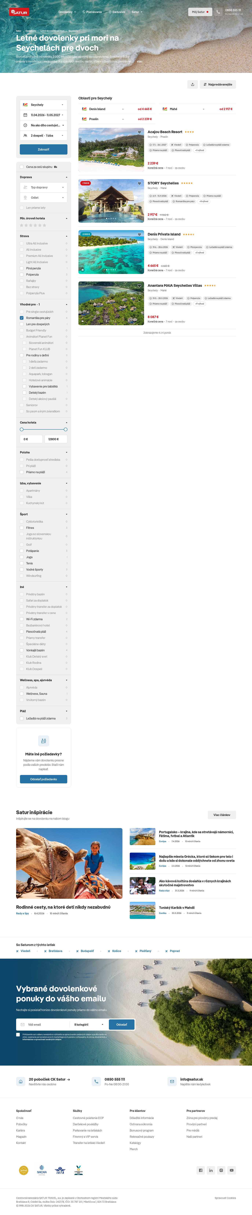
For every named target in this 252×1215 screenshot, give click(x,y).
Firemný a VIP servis (85, 1136)
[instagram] (221, 1170)
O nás (19, 1118)
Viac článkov (222, 815)
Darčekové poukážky (85, 1124)
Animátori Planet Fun (39, 336)
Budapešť (85, 951)
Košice (114, 951)
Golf (29, 544)
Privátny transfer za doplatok (44, 607)
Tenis (29, 563)
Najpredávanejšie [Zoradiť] (218, 84)
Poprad (172, 951)
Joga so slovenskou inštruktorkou (38, 536)
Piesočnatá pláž (36, 631)
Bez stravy (32, 287)
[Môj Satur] (200, 12)
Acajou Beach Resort (165, 131)
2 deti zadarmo (38, 368)
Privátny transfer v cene (41, 613)
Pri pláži (31, 466)
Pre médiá (193, 1130)
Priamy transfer (35, 638)
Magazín (21, 1136)
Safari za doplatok (37, 600)
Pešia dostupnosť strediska (43, 459)
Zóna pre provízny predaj (202, 1118)
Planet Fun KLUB (39, 349)
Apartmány (33, 490)
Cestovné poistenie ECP (88, 1118)
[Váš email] (43, 1024)
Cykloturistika (34, 521)
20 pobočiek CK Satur (49, 1079)
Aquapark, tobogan (40, 374)
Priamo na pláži (158, 150)
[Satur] (19, 11)
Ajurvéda (31, 687)
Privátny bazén (35, 594)
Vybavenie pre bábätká (43, 386)
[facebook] (200, 1170)
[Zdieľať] (192, 84)
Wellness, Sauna (36, 693)
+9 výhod (199, 303)
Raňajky (31, 281)
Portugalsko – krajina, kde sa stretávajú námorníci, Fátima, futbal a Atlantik (196, 834)
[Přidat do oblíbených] (139, 132)
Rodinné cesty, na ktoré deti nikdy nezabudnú (63, 907)
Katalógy (135, 1143)
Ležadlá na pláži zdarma (216, 144)
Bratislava (53, 951)
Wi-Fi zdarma (34, 619)
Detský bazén (37, 392)
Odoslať (121, 1024)
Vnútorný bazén (36, 700)
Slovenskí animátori (41, 343)
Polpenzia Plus (35, 293)
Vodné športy (34, 569)
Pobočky (21, 1124)
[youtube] (231, 1170)
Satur (137, 12)
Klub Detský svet (36, 656)
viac (140, 61)
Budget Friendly (36, 330)
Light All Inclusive (37, 262)
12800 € (53, 439)
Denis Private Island (164, 234)
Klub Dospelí (34, 669)
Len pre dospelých (38, 324)
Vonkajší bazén (35, 650)
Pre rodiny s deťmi (37, 355)
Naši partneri (194, 1136)
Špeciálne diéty (36, 644)
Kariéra (20, 1130)
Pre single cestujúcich (40, 312)
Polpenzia (32, 274)
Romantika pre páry (38, 318)
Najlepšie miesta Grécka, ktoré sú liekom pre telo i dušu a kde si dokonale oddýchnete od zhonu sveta (197, 858)
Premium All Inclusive (39, 256)
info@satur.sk (191, 1079)
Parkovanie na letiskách (87, 1130)
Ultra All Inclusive (37, 243)
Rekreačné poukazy (142, 1136)
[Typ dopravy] (43, 187)
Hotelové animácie (40, 380)
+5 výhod (199, 150)
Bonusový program (142, 1130)
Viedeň (23, 951)
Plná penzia (33, 268)
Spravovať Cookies (225, 1198)
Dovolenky (67, 12)
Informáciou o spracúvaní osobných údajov (42, 1039)
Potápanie (32, 551)
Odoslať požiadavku (43, 779)
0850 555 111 (115, 1079)
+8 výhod (203, 201)
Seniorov (32, 405)
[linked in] (211, 1170)
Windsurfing (33, 576)
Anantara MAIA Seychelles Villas (175, 285)
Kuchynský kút (35, 503)
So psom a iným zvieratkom (43, 411)
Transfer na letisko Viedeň (89, 1143)
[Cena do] (44, 429)
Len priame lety (35, 207)
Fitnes (30, 528)
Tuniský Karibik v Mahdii (176, 908)
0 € (26, 439)
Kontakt (21, 1143)
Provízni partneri (197, 1124)
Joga (29, 557)
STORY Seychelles (163, 183)
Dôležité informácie (142, 1118)
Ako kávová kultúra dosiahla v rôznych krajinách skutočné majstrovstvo (195, 883)
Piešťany (143, 951)
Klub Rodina (33, 663)
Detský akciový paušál (42, 399)
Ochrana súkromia (141, 1124)
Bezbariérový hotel (38, 625)
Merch (134, 1149)
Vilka (29, 497)
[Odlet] (43, 197)
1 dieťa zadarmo (38, 361)
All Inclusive (33, 249)
